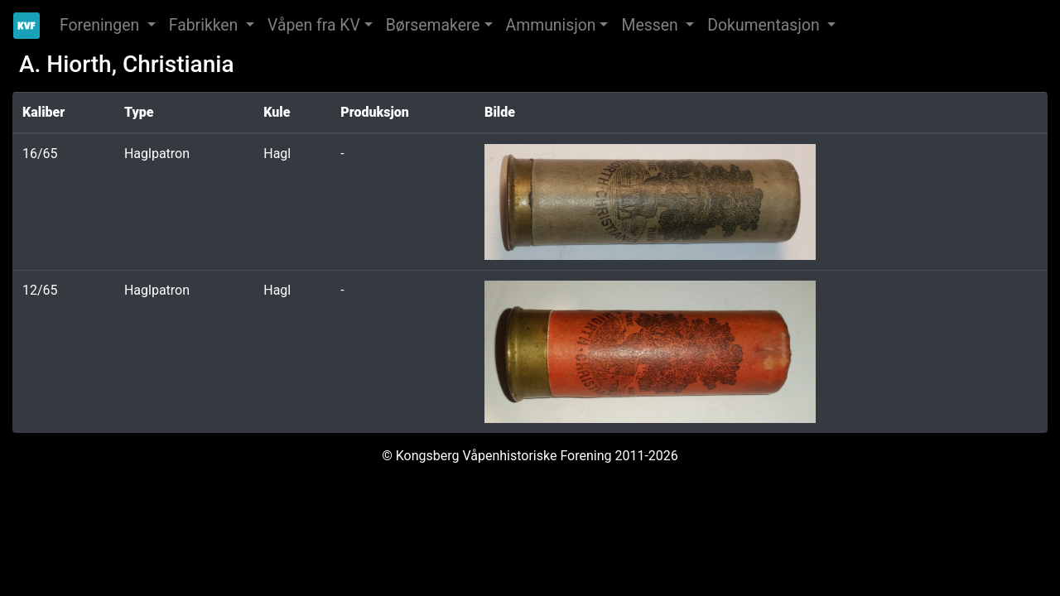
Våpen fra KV (313, 25)
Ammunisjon (551, 25)
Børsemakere (433, 25)
